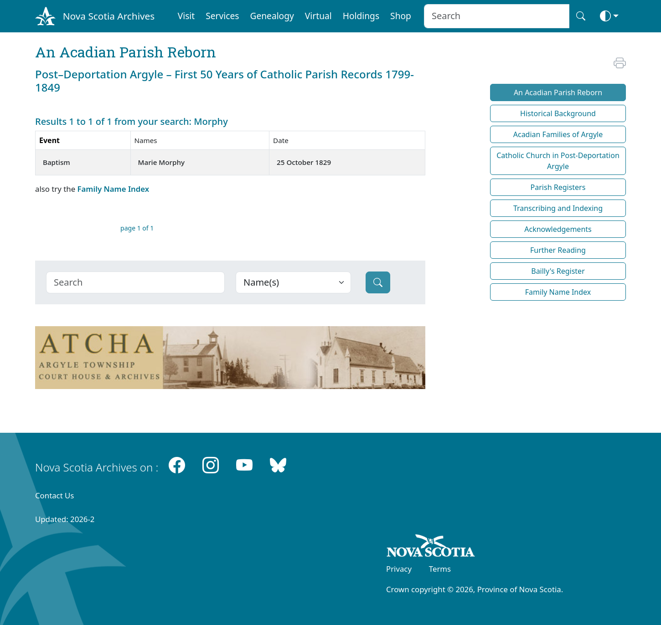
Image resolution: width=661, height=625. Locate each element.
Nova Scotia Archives (109, 16)
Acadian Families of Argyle (558, 134)
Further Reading (558, 250)
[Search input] (496, 16)
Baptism (56, 162)
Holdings (361, 16)
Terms (440, 569)
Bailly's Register (558, 271)
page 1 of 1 (137, 228)
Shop (400, 16)
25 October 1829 (304, 162)
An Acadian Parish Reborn (558, 92)
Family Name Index (113, 189)
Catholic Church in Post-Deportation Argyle (558, 160)
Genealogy (272, 16)
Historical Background (558, 113)
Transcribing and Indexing (558, 208)
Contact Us (54, 495)
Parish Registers (558, 187)
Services (222, 16)
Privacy (399, 569)
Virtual (318, 16)
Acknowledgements (557, 229)
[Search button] (581, 16)
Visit (186, 16)
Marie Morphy (161, 162)
